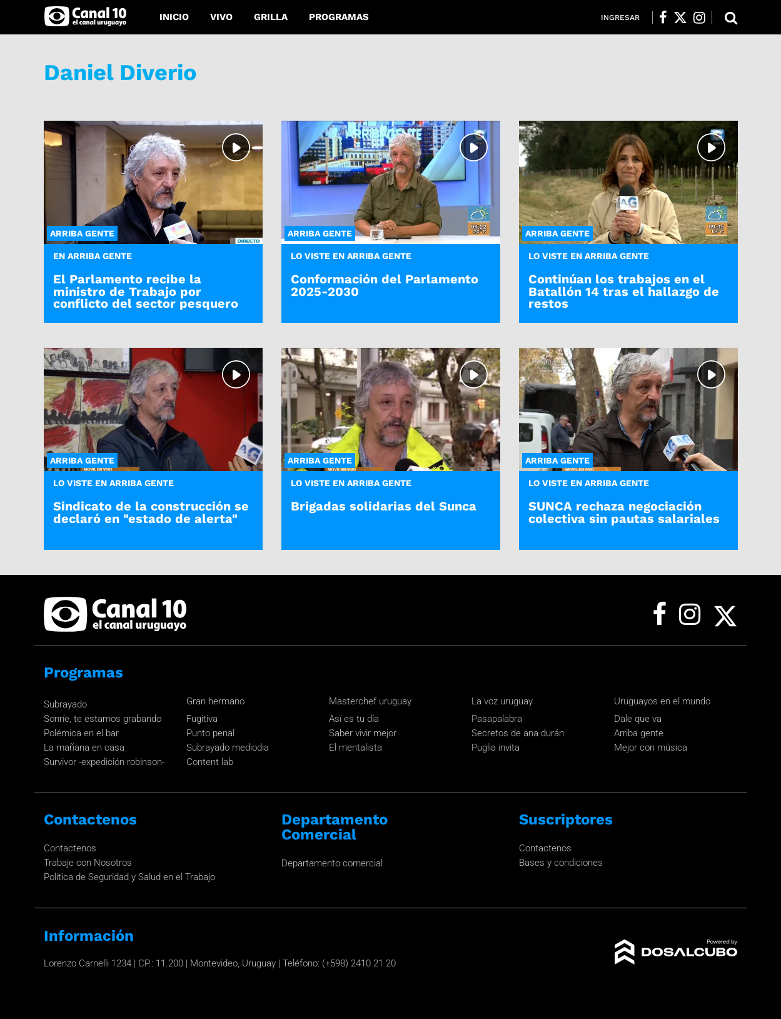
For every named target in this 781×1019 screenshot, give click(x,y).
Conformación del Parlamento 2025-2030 (384, 284)
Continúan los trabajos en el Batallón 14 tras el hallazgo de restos (623, 290)
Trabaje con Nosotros (88, 862)
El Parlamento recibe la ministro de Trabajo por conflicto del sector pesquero (145, 290)
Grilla (271, 17)
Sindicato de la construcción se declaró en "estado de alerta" (151, 512)
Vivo (221, 17)
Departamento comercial (332, 863)
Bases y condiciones (561, 862)
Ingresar (620, 17)
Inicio (174, 17)
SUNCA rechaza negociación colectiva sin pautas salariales (624, 512)
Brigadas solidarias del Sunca (383, 506)
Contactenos (70, 848)
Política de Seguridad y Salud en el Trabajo (129, 877)
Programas (339, 17)
